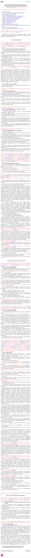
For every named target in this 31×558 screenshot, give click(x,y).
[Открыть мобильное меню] (29, 2)
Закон (12, 46)
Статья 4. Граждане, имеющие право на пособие (10, 18)
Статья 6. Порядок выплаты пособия (8, 21)
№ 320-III (6, 157)
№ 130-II (20, 154)
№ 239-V (12, 265)
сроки (2, 266)
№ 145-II (22, 290)
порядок (9, 111)
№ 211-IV (20, 157)
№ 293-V (27, 265)
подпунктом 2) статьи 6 (14, 181)
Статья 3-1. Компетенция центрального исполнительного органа (13, 16)
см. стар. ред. (7, 44)
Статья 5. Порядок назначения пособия (9, 20)
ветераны (5, 171)
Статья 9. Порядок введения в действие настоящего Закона (12, 28)
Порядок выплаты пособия (8, 311)
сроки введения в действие (23, 341)
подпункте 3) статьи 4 (4, 513)
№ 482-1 (6, 154)
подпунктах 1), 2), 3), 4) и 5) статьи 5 (7, 367)
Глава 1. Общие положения (5, 11)
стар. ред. (6, 43)
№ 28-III (11, 155)
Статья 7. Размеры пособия (7, 22)
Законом (21, 30)
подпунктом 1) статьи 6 (18, 175)
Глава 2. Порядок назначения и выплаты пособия (9, 19)
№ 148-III (8, 156)
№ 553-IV (18, 158)
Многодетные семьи (5, 525)
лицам (4, 377)
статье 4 (11, 273)
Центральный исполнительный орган (8, 110)
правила (14, 120)
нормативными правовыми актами (7, 94)
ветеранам (5, 362)
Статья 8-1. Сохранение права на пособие (9, 27)
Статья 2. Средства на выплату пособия (9, 13)
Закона (9, 45)
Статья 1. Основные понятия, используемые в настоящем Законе (13, 12)
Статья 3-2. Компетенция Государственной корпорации (12, 17)
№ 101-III (2, 343)
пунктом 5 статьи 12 (20, 234)
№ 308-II (14, 307)
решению (28, 70)
